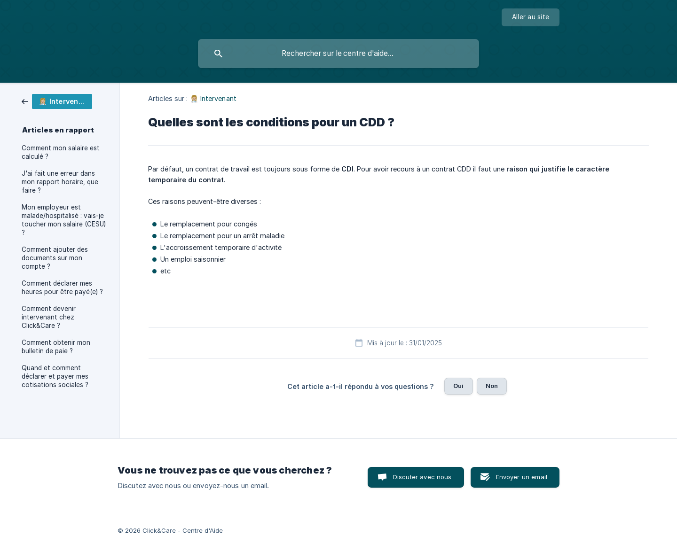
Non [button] (492, 385)
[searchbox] (338, 53)
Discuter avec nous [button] (422, 477)
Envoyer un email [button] (521, 477)
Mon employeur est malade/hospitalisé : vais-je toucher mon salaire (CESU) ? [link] (64, 219)
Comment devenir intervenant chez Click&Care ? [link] (49, 317)
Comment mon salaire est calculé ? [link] (61, 152)
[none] (530, 17)
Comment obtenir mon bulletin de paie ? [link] (56, 347)
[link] (57, 100)
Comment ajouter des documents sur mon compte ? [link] (55, 258)
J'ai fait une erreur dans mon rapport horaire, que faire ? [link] (60, 182)
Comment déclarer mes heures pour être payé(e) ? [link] (62, 287)
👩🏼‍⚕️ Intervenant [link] (213, 98)
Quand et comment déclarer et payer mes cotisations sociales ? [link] (55, 376)
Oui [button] (458, 385)
